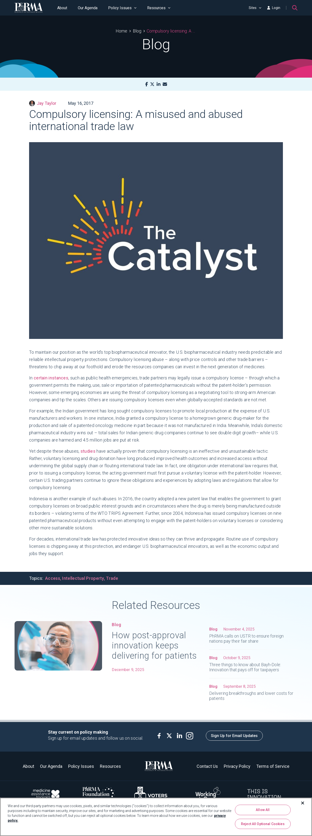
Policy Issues (122, 8)
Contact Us (207, 766)
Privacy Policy (237, 766)
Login (273, 8)
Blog (137, 30)
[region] (156, 817)
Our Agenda (87, 8)
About (62, 8)
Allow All (263, 810)
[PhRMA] (29, 8)
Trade (112, 578)
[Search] (294, 7)
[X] (152, 84)
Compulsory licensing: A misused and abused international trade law (171, 30)
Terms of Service (272, 766)
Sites (255, 8)
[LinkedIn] (158, 84)
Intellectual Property (83, 578)
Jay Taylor (42, 103)
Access (52, 578)
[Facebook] (146, 84)
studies (88, 451)
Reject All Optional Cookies (263, 824)
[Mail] (165, 84)
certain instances (51, 377)
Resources (158, 8)
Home (121, 30)
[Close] (303, 803)
